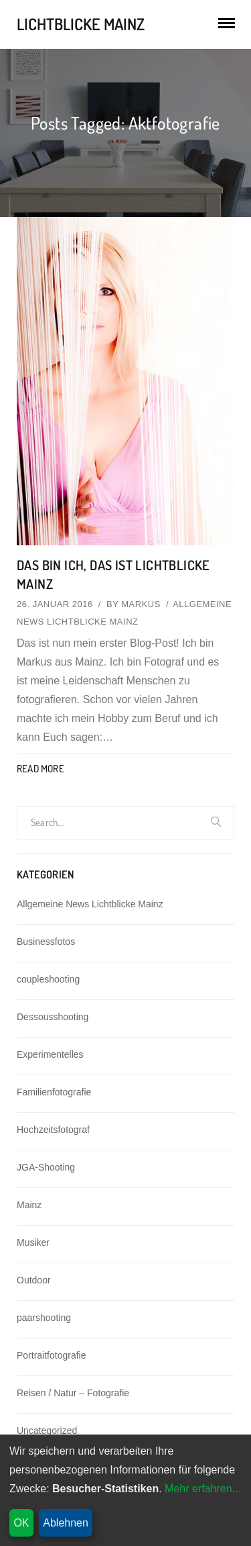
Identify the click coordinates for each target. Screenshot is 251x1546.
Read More (40, 768)
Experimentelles (50, 1054)
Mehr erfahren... (203, 1488)
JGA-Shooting (46, 1167)
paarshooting (44, 1317)
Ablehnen (65, 1523)
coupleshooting (48, 979)
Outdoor (34, 1280)
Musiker (33, 1242)
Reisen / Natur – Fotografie (73, 1393)
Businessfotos (46, 941)
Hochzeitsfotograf (53, 1129)
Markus (141, 604)
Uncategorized (47, 1430)
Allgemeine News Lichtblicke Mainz (90, 904)
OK (21, 1523)
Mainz (29, 1204)
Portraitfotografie (51, 1355)
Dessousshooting (52, 1016)
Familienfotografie (54, 1092)
